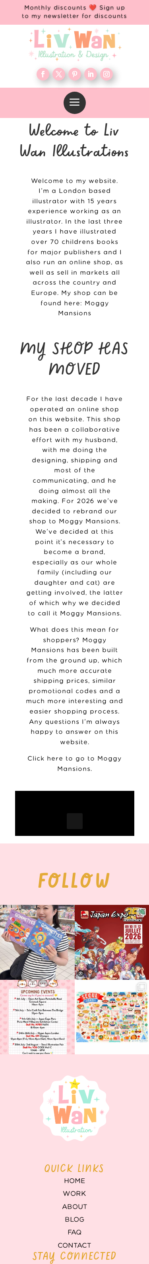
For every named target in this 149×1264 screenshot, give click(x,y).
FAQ (74, 1227)
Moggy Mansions (90, 614)
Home (74, 1176)
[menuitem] (75, 103)
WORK (74, 1188)
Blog (74, 1214)
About (74, 1202)
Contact (74, 1240)
